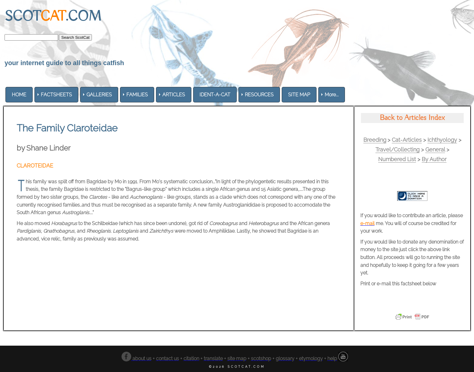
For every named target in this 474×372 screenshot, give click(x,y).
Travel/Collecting (397, 149)
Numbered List (397, 159)
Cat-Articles (407, 140)
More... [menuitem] (332, 95)
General (435, 149)
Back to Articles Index (412, 118)
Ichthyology (442, 140)
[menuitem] (19, 94)
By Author (434, 159)
